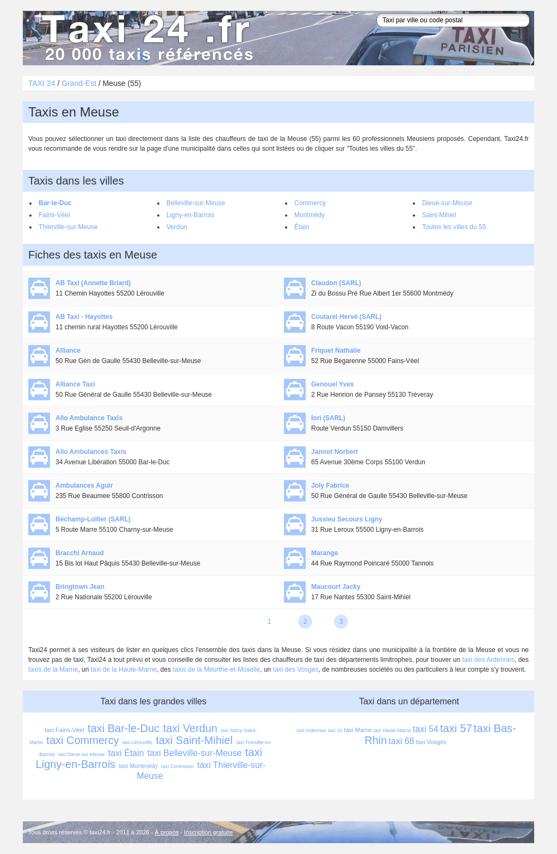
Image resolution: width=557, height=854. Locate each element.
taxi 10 (335, 730)
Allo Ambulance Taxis (88, 418)
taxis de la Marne (53, 669)
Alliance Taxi (75, 384)
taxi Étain (126, 753)
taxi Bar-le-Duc (123, 728)
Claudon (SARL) (336, 283)
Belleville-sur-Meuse (195, 203)
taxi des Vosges (296, 669)
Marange (324, 553)
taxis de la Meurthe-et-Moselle (217, 669)
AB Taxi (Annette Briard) (93, 283)
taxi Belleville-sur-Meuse (194, 753)
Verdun (176, 227)
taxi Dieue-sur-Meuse (81, 754)
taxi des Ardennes (488, 659)
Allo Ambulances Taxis (90, 452)
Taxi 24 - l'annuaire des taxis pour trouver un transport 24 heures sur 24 (145, 38)
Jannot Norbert (334, 452)
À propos (167, 832)
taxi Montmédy (138, 766)
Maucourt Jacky (336, 587)
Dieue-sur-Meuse (447, 203)
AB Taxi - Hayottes (84, 317)
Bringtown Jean (79, 587)
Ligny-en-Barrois (190, 215)
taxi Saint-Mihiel (194, 740)
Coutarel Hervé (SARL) (346, 317)
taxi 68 (401, 741)
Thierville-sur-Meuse (68, 227)
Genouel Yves (332, 384)
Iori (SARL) (328, 418)
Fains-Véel (54, 215)
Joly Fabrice (330, 485)
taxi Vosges (431, 742)
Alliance (68, 350)
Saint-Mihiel (439, 215)
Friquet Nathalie (336, 350)
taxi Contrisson (178, 766)
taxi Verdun (190, 728)
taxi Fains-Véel (64, 730)
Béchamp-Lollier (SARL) (93, 519)
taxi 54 (425, 729)
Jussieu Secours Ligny (346, 519)
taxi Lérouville (137, 742)
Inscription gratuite (208, 832)
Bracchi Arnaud (79, 553)
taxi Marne (358, 730)
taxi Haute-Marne (392, 730)
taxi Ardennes (311, 730)
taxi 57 (456, 728)
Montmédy (309, 215)
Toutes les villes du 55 (454, 227)
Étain (301, 227)
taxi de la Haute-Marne (124, 669)
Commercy (310, 203)
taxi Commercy (82, 740)
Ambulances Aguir (84, 485)
